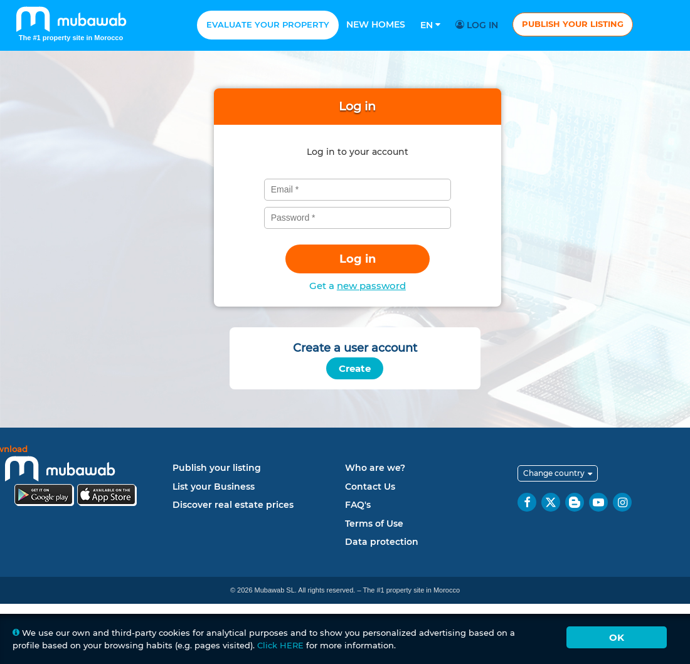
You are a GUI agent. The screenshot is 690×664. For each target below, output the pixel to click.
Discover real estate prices (233, 504)
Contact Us (370, 486)
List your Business (213, 486)
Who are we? (375, 467)
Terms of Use (374, 523)
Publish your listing (573, 24)
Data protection (381, 541)
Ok (616, 637)
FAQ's (358, 504)
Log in (478, 25)
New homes (375, 24)
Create (355, 368)
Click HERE (280, 645)
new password (371, 286)
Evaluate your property (267, 24)
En (430, 25)
